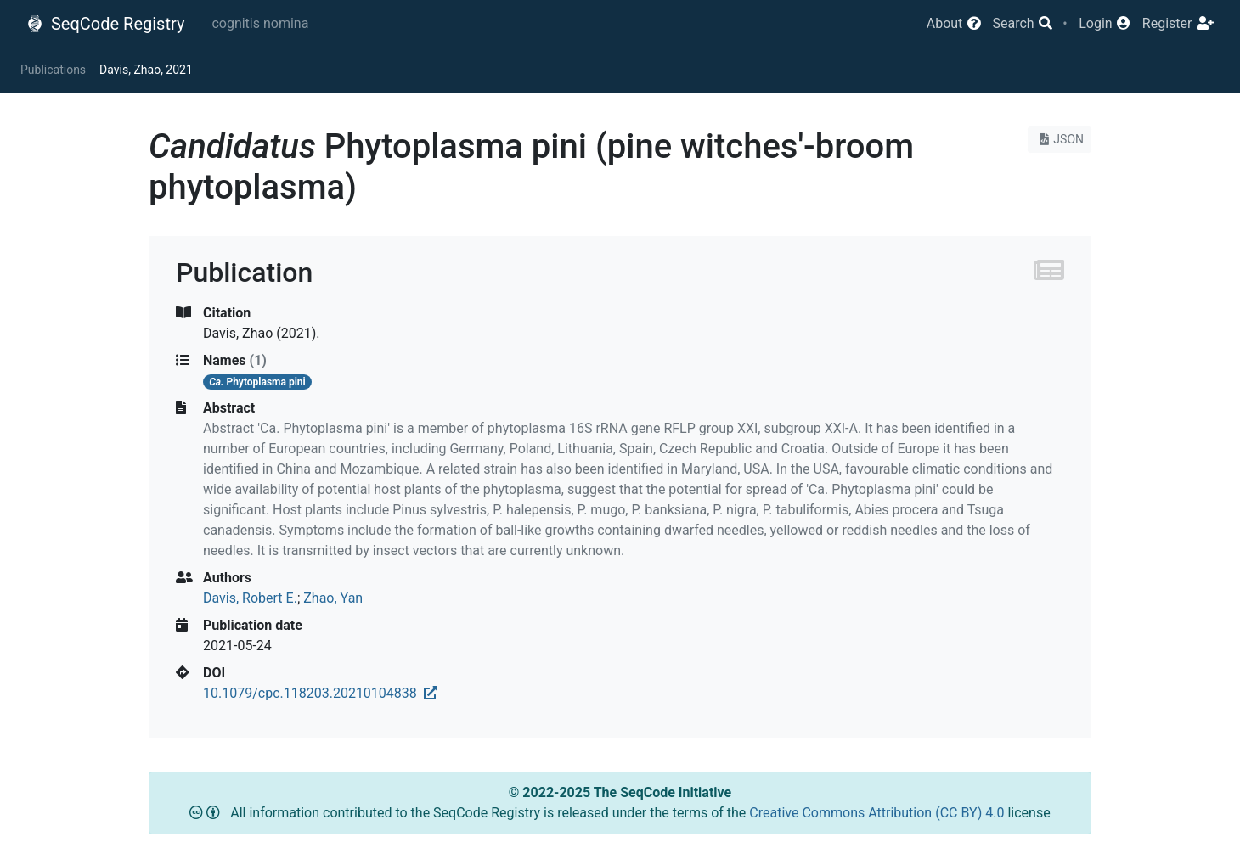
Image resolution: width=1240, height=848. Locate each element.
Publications (53, 69)
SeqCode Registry (105, 24)
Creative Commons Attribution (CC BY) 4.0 (878, 813)
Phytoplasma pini (257, 382)
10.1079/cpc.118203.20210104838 (320, 693)
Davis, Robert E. (250, 598)
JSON (1059, 139)
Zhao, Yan (333, 598)
